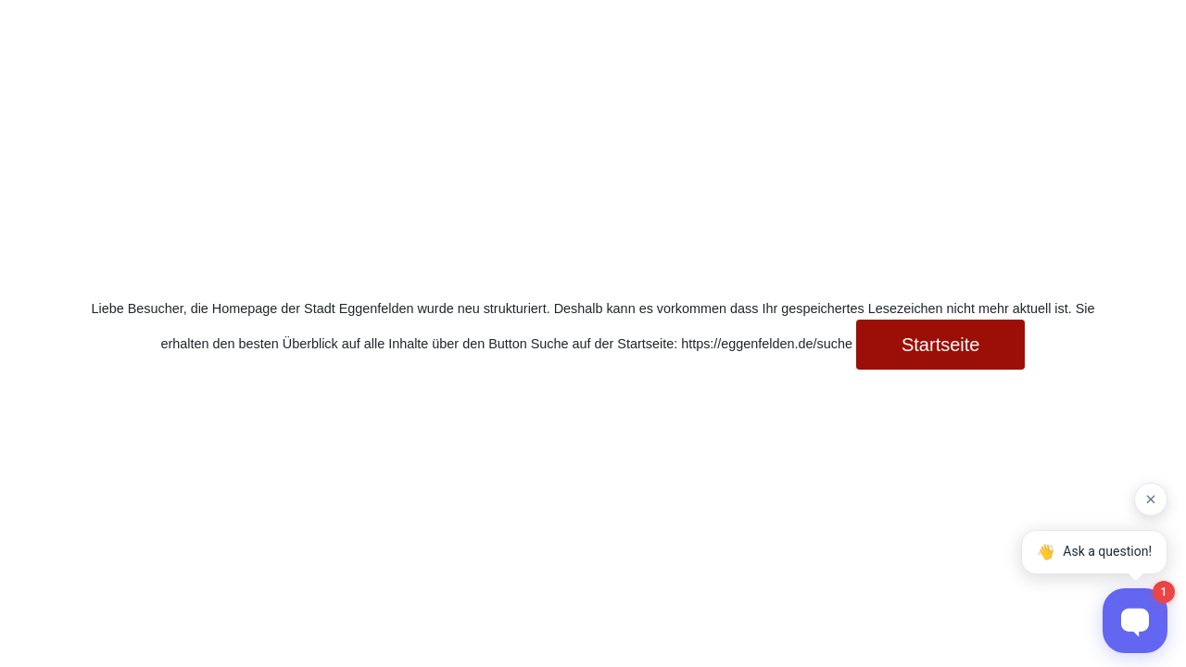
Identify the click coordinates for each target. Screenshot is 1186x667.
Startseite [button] (940, 344)
